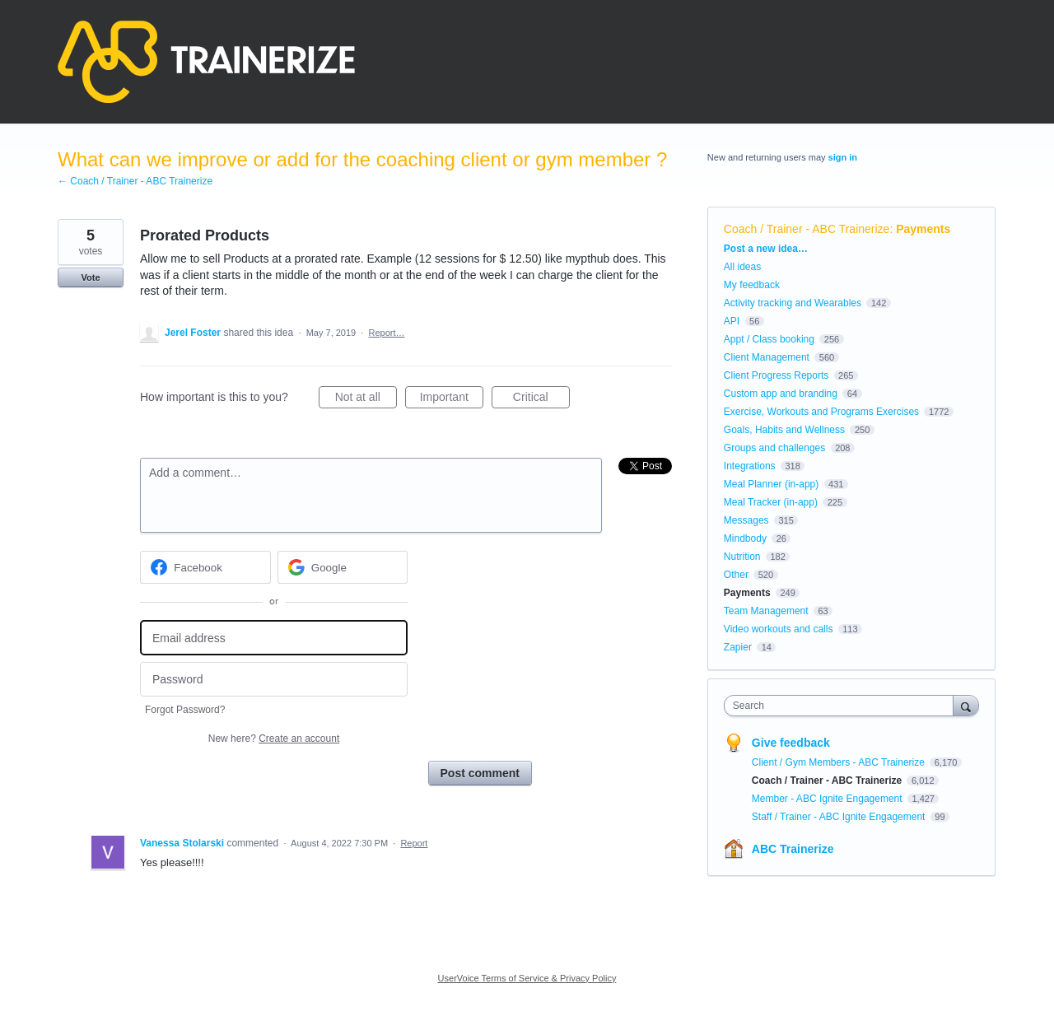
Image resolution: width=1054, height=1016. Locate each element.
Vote (90, 277)
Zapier (738, 647)
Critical (541, 399)
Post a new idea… (766, 248)
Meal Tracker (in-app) (771, 502)
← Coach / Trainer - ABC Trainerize (135, 181)
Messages (746, 520)
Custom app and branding (780, 393)
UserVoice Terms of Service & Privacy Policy (527, 978)
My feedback (752, 285)
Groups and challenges (774, 448)
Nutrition (742, 556)
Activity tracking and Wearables (792, 303)
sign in (842, 157)
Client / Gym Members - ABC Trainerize (839, 762)
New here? (273, 738)
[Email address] (274, 637)
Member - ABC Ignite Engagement (828, 798)
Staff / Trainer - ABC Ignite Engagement (840, 817)
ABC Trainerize (793, 848)
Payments (923, 228)
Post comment (480, 773)
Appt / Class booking (769, 339)
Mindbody (745, 538)
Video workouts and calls (778, 629)
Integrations (750, 466)
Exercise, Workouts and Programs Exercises (821, 411)
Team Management (766, 611)
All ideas (742, 267)
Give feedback (791, 742)
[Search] (966, 705)
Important (451, 399)
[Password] (274, 679)
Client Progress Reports (776, 375)
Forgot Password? (185, 709)
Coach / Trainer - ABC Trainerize (807, 228)
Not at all (366, 399)
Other (736, 574)
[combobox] (843, 705)
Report (413, 843)
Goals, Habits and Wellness (784, 430)
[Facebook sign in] (205, 567)
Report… (387, 333)
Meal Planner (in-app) (771, 484)
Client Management (766, 357)
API (731, 321)
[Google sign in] (342, 567)
